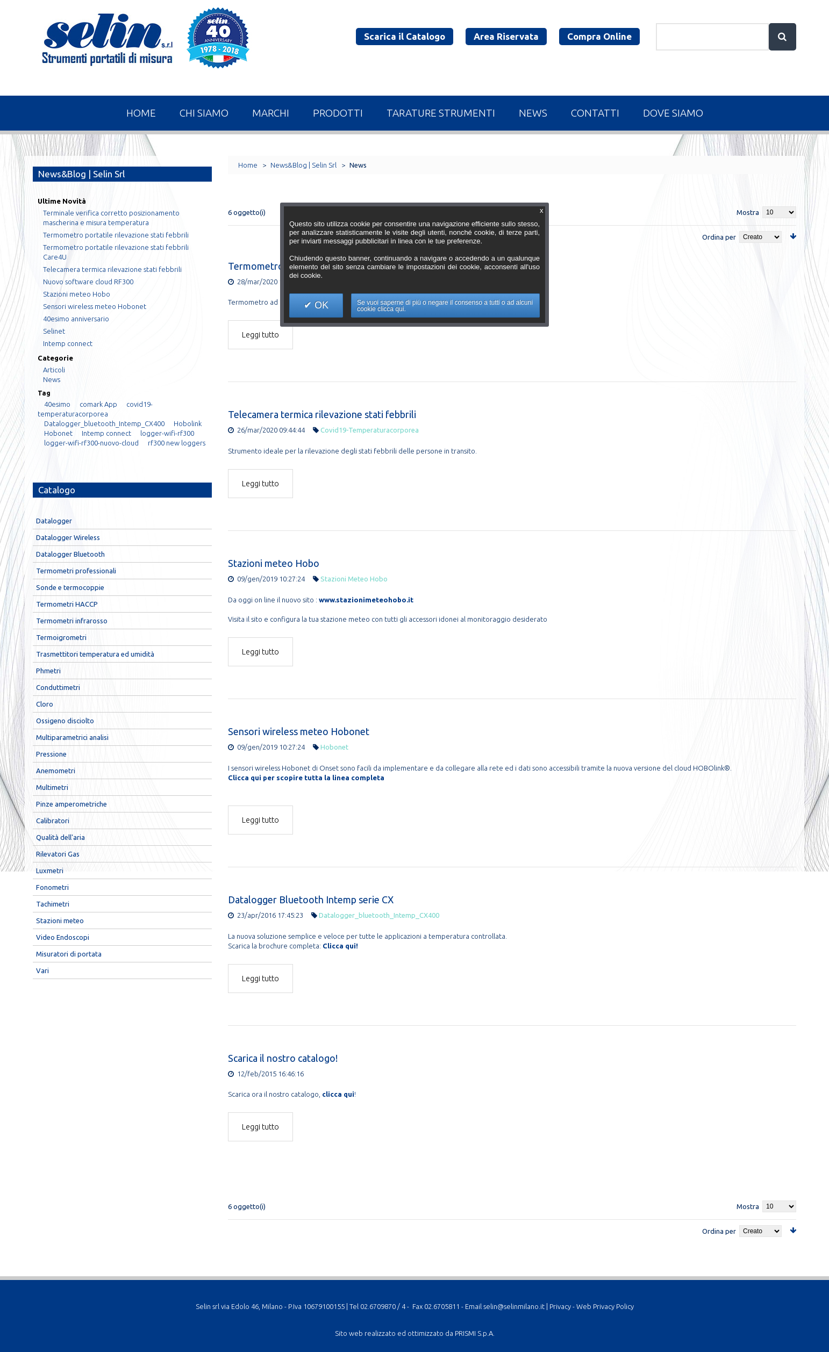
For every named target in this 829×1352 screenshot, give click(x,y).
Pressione (51, 754)
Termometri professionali (76, 570)
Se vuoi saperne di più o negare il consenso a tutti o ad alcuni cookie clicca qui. (445, 306)
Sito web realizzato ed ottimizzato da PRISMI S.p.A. (415, 1333)
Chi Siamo (204, 113)
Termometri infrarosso (72, 620)
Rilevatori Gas (58, 854)
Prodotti (338, 113)
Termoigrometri (61, 637)
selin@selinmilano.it (514, 1306)
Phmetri (48, 670)
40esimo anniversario (76, 318)
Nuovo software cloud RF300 (88, 281)
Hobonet (334, 747)
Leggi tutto (260, 334)
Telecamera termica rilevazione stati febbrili (322, 414)
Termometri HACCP (67, 604)
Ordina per (719, 237)
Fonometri (52, 887)
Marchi (270, 113)
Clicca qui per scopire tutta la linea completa (306, 777)
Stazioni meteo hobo (354, 578)
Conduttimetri (58, 687)
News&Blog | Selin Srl (303, 165)
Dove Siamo (673, 113)
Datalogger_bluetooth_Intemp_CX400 (379, 915)
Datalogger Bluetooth (70, 554)
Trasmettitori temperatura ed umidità (95, 654)
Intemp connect (67, 343)
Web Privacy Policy (605, 1306)
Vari (42, 970)
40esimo (57, 404)
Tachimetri (52, 904)
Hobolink (188, 423)
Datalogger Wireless (68, 537)
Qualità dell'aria (60, 837)
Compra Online (599, 36)
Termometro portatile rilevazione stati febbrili (116, 235)
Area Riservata (506, 36)
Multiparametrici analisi (72, 737)
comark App (98, 404)
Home (141, 113)
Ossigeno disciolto (65, 720)
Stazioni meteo (60, 920)
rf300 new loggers (176, 443)
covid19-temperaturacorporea (369, 430)
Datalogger (54, 520)
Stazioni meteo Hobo (273, 563)
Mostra (748, 212)
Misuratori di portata (69, 954)
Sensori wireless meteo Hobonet (298, 731)
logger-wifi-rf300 (167, 433)
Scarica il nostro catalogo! (283, 1058)
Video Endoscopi (62, 937)
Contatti (595, 113)
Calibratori (52, 820)
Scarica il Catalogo (404, 36)
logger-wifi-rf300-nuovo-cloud (91, 443)
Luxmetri (49, 870)
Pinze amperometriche (71, 804)
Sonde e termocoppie (70, 587)
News (533, 113)
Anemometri (55, 770)
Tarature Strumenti (441, 113)
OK (320, 305)
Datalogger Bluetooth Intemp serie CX (311, 899)
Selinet (54, 331)
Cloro (44, 704)
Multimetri (52, 787)
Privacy (560, 1306)
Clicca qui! (340, 946)
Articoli (54, 369)
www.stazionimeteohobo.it (366, 599)
